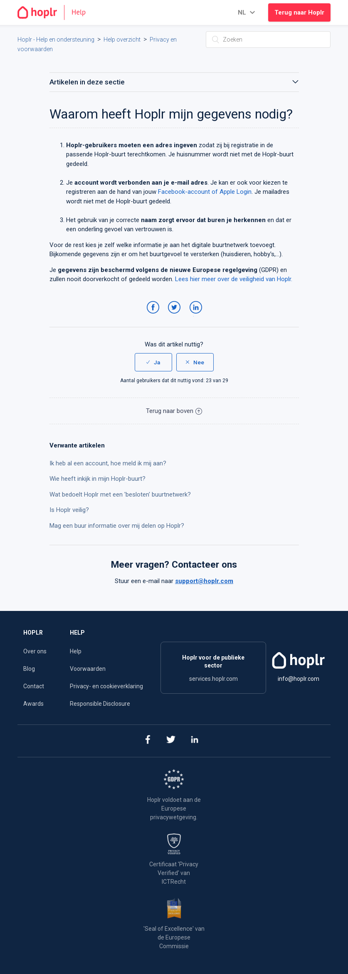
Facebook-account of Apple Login (205, 191)
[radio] (153, 362)
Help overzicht (122, 39)
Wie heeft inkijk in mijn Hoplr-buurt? (97, 478)
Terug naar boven (174, 411)
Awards (33, 703)
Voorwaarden (88, 668)
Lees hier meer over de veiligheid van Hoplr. (233, 279)
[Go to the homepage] (55, 12)
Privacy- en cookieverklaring (106, 686)
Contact (33, 686)
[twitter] (171, 741)
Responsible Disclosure (100, 703)
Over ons (35, 651)
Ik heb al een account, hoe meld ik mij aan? (107, 463)
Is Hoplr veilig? (69, 510)
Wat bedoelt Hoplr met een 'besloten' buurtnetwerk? (120, 494)
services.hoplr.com (213, 678)
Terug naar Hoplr (299, 12)
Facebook (154, 315)
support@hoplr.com (204, 581)
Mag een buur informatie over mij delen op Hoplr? (116, 525)
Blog (29, 668)
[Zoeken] (268, 39)
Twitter (175, 315)
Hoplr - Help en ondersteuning (55, 39)
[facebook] (147, 741)
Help (75, 651)
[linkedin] (195, 741)
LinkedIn (197, 315)
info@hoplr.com (298, 678)
